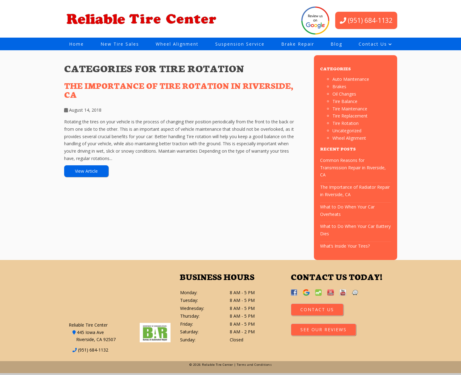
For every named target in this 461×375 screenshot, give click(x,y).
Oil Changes (344, 95)
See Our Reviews (323, 331)
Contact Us (373, 44)
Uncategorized (346, 132)
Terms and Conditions (254, 367)
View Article (86, 172)
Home (76, 44)
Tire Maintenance (349, 110)
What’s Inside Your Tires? (345, 247)
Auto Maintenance (350, 81)
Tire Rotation (345, 125)
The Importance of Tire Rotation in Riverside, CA (178, 91)
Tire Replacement (350, 117)
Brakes (339, 88)
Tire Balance (344, 102)
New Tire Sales (120, 44)
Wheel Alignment (177, 44)
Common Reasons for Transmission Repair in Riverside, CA (353, 169)
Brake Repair (297, 44)
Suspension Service (240, 44)
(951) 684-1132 (366, 20)
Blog (336, 44)
